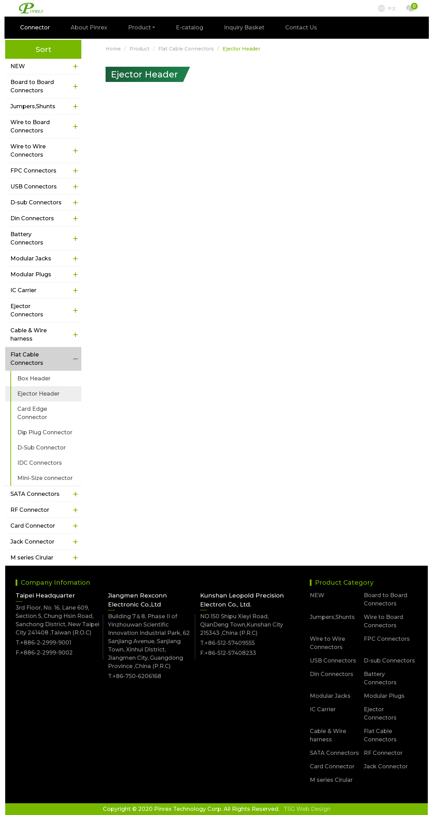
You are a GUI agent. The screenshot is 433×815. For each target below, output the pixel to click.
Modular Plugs (30, 274)
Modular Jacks (30, 258)
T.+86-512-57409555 (227, 643)
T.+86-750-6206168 (134, 676)
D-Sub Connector (41, 447)
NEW (17, 66)
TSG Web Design (307, 809)
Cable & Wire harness (28, 334)
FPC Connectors (33, 170)
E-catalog (190, 28)
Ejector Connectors (26, 310)
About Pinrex (89, 28)
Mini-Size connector (45, 478)
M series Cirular (31, 557)
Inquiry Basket (245, 28)
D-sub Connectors (36, 202)
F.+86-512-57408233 (228, 653)
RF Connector (29, 510)
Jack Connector (32, 541)
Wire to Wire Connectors (28, 150)
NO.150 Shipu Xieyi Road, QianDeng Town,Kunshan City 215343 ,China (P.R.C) (241, 624)
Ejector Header (38, 393)
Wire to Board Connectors (30, 126)
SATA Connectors (35, 494)
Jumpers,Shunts (32, 106)
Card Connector (32, 525)
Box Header (34, 378)
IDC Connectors (39, 463)
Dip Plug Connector (44, 432)
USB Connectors (33, 186)
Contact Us (302, 28)
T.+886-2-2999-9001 (43, 642)
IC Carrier (23, 290)
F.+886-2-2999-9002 (44, 652)
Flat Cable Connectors (26, 358)
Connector (36, 28)
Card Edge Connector (32, 413)
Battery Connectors (26, 238)
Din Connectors (32, 218)
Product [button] (140, 28)
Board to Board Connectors (32, 86)
